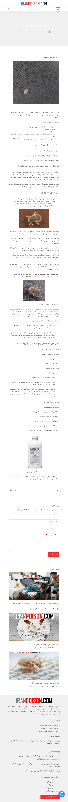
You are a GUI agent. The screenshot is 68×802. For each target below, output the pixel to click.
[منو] (58, 9)
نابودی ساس (33, 609)
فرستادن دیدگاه (53, 554)
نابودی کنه (19, 31)
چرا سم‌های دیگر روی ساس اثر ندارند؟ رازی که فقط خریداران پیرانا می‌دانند (36, 604)
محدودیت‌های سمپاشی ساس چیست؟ (45, 683)
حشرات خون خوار (27, 31)
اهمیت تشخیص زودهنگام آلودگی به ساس (44, 644)
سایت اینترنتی (52, 528)
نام (55, 515)
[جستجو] (9, 9)
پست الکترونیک (51, 521)
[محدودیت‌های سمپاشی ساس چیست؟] (34, 666)
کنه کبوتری (45, 122)
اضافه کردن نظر (51, 535)
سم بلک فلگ (18, 476)
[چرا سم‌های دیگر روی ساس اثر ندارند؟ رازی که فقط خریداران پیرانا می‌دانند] (34, 586)
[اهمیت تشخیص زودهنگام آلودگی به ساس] (34, 627)
